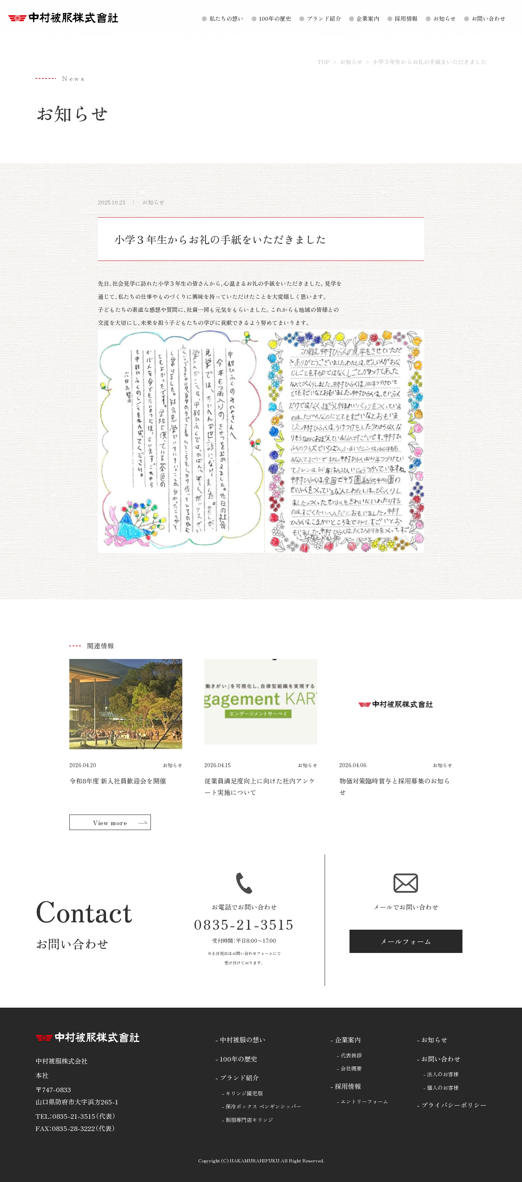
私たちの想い (226, 18)
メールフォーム (405, 941)
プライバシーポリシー (454, 1105)
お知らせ (444, 18)
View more (110, 822)
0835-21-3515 (244, 924)
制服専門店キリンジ (249, 1120)
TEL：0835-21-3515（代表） (75, 1116)
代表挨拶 (351, 1055)
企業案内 (367, 18)
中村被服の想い (242, 1039)
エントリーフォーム (364, 1101)
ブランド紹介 (324, 18)
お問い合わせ (488, 18)
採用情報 (406, 18)
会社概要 (351, 1068)
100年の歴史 (275, 18)
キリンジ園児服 (244, 1093)
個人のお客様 (443, 1087)
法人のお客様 (443, 1074)
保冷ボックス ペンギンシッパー (263, 1106)
